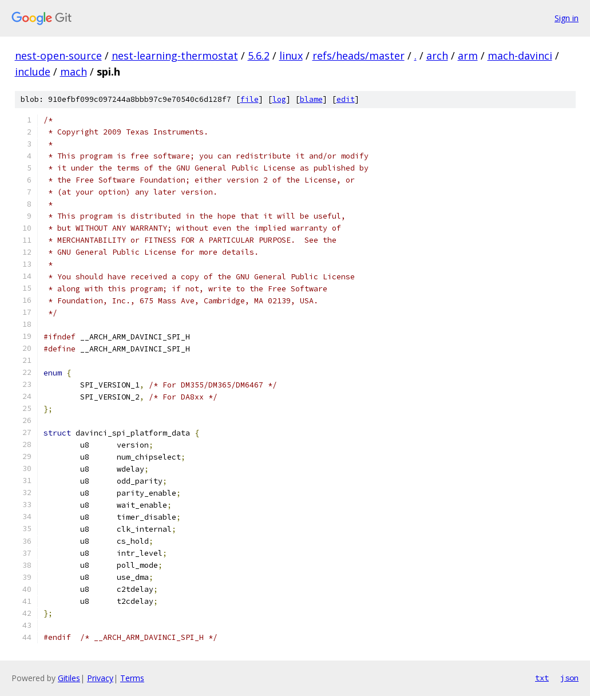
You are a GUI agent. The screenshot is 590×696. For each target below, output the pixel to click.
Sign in (567, 18)
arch (437, 55)
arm (468, 55)
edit (345, 99)
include (32, 71)
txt (542, 678)
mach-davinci (520, 55)
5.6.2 (259, 55)
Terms (132, 678)
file (249, 99)
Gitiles (69, 678)
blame (311, 99)
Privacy (100, 678)
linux (291, 55)
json (569, 678)
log (279, 99)
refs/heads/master (358, 55)
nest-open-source (58, 55)
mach (73, 71)
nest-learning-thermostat (175, 55)
